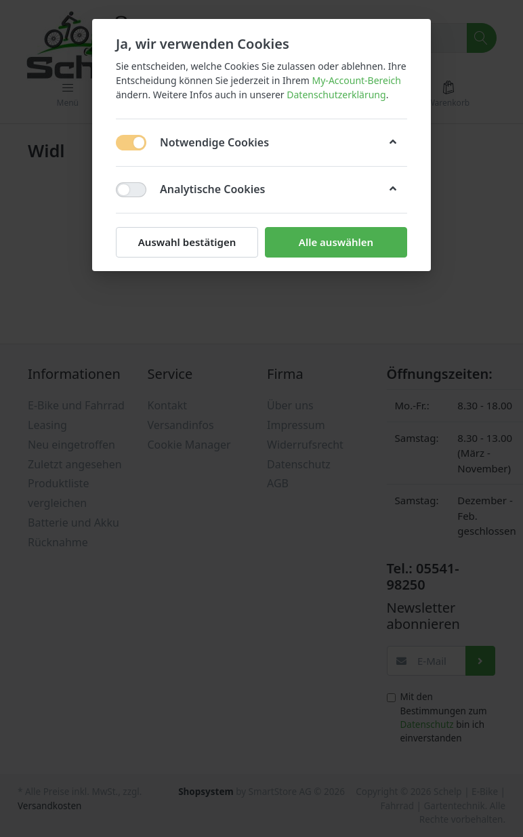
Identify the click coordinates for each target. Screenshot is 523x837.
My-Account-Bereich (356, 80)
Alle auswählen (336, 242)
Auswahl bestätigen (187, 242)
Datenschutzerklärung (336, 94)
